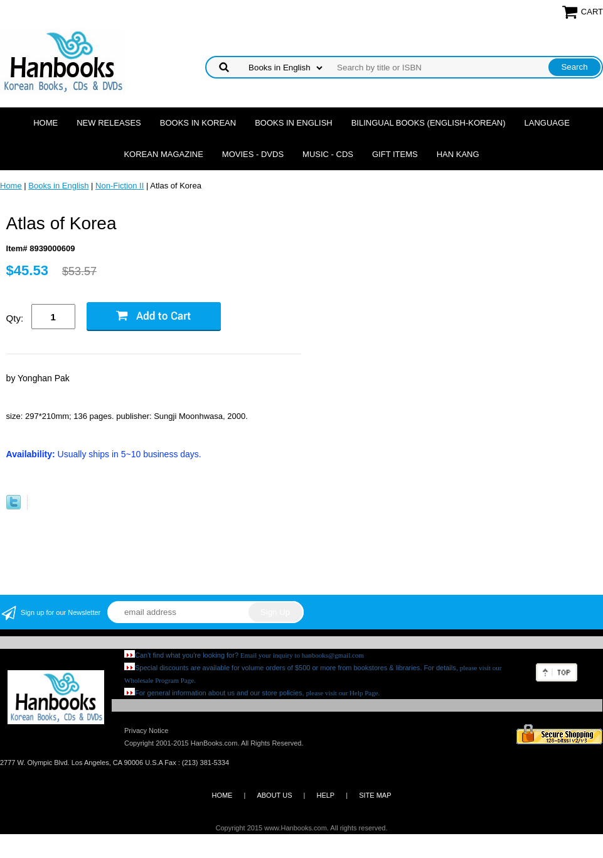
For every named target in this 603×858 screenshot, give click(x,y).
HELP (325, 795)
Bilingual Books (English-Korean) (428, 123)
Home (45, 123)
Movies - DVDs (253, 154)
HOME (221, 795)
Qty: (15, 318)
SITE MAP (375, 795)
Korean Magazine (163, 154)
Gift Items (395, 154)
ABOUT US (274, 795)
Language (547, 123)
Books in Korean (198, 123)
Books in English (294, 123)
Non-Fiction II (119, 185)
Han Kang (458, 154)
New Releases (109, 123)
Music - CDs (327, 154)
